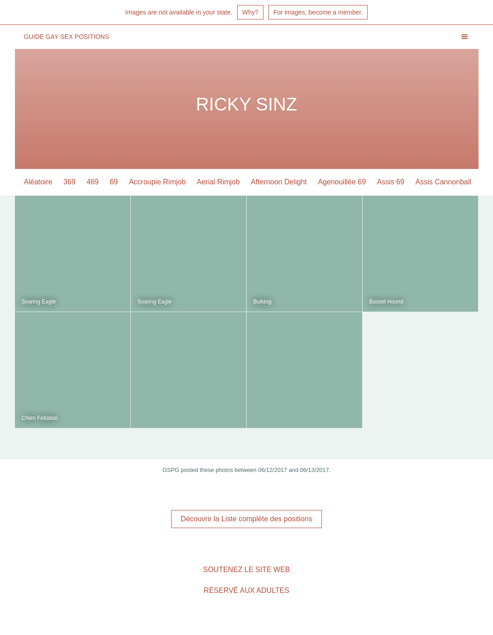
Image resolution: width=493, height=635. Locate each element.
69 (114, 182)
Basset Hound (386, 301)
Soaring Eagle (39, 301)
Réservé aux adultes (246, 590)
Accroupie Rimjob (157, 182)
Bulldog (263, 301)
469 (92, 182)
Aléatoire (38, 182)
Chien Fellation (40, 418)
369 (69, 182)
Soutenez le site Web (246, 569)
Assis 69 (390, 182)
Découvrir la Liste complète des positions (246, 519)
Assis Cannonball (443, 182)
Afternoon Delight (279, 182)
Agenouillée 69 (342, 182)
